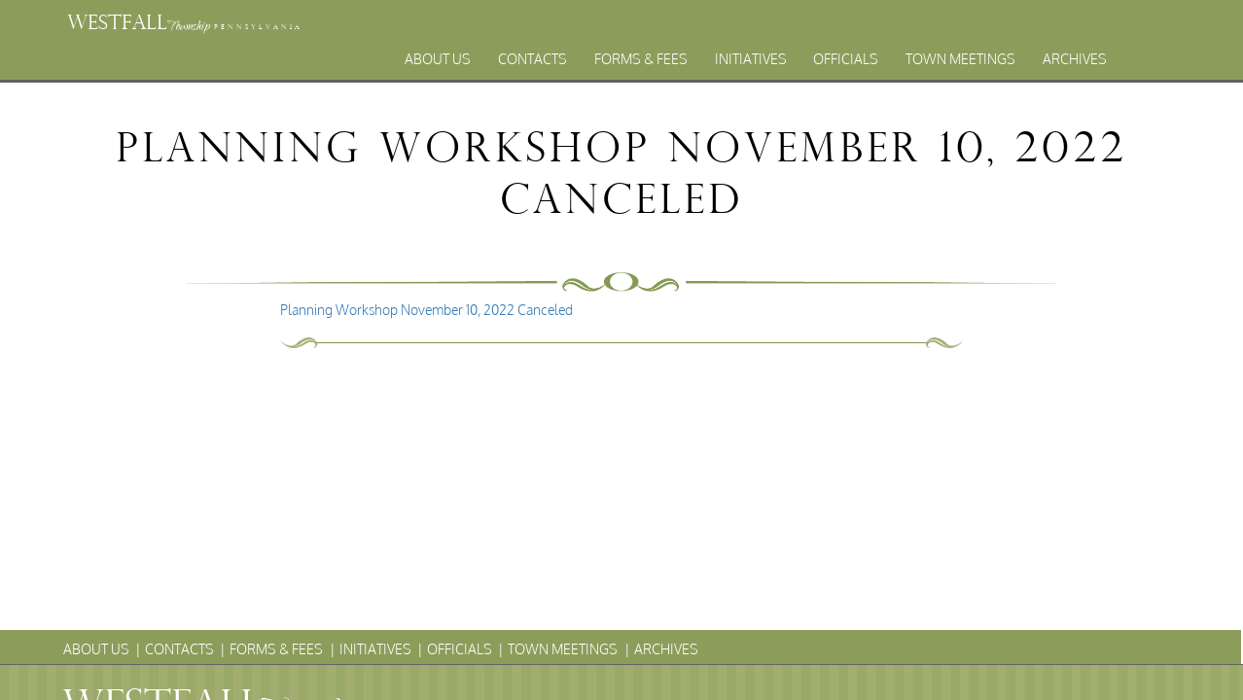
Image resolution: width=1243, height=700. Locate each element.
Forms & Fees (641, 59)
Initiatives (751, 59)
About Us (438, 59)
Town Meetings (960, 59)
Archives (1075, 59)
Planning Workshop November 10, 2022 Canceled (426, 309)
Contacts (532, 59)
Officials (845, 59)
